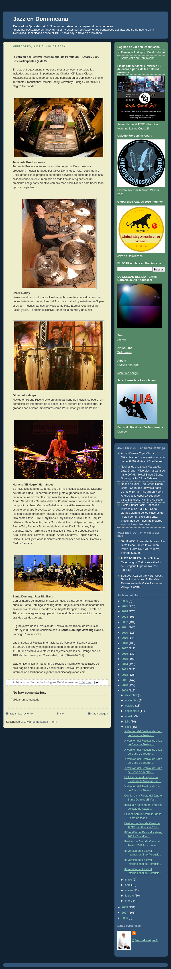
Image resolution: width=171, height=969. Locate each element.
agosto (129, 716)
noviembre (132, 700)
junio (128, 726)
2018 (125, 643)
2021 (125, 627)
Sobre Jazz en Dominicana (138, 58)
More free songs (127, 373)
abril (128, 885)
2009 (125, 690)
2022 (125, 622)
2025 (125, 606)
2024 (125, 611)
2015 (125, 658)
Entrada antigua (98, 713)
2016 (125, 653)
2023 (125, 616)
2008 (125, 907)
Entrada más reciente (19, 713)
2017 (125, 648)
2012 (125, 674)
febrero (130, 895)
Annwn (121, 339)
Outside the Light (127, 364)
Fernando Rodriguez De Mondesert (143, 52)
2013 (125, 669)
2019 (125, 637)
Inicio (60, 713)
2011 (125, 680)
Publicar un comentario (25, 699)
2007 (125, 912)
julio (128, 721)
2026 (125, 601)
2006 (125, 918)
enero (129, 900)
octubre (130, 705)
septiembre (132, 711)
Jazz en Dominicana (40, 19)
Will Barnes (124, 352)
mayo (129, 879)
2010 (125, 685)
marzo (129, 890)
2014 (125, 664)
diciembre (131, 695)
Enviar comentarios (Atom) (40, 721)
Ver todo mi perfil (146, 940)
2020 (125, 632)
